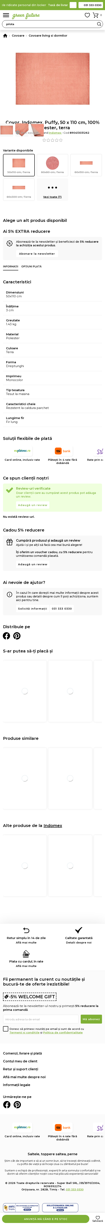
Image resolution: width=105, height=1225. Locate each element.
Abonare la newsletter (37, 253)
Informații (10, 266)
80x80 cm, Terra (52, 165)
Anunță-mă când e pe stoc (45, 1219)
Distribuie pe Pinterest (16, 635)
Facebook (6, 1104)
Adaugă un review (32, 505)
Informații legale (16, 1085)
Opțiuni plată (31, 266)
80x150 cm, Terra (86, 165)
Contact (73, 5)
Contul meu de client (20, 1061)
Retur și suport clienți (20, 1069)
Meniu (6, 15)
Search (99, 24)
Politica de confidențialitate (63, 1032)
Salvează (97, 1220)
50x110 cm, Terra (18, 165)
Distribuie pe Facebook (6, 635)
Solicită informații (32, 608)
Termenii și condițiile (24, 1032)
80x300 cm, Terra (18, 189)
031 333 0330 (92, 5)
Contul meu (78, 15)
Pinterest (17, 1104)
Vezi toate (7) (52, 189)
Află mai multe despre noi (24, 1077)
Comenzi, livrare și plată (22, 1053)
